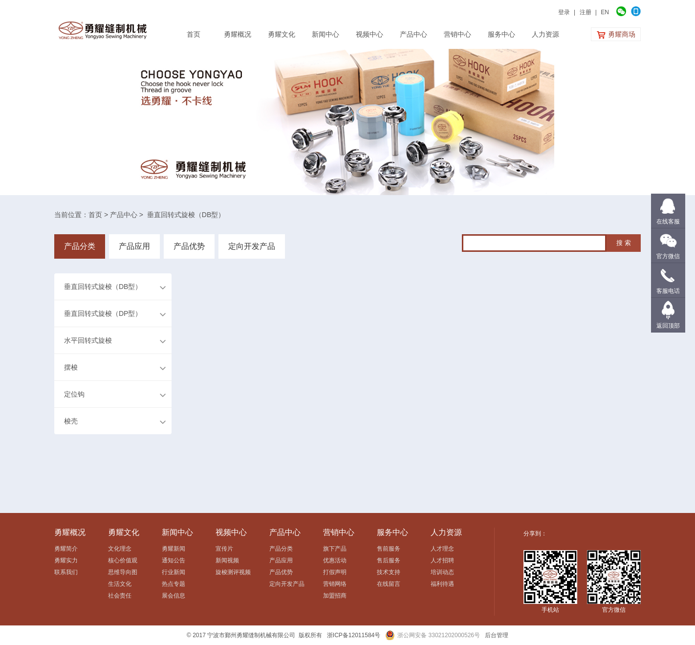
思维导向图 (122, 572)
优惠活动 (335, 560)
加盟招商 (335, 595)
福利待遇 (442, 583)
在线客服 (668, 221)
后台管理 (496, 635)
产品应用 (134, 246)
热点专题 (173, 583)
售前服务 (388, 548)
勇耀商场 (615, 35)
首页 (95, 215)
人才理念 (442, 548)
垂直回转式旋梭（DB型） (186, 215)
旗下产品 (335, 548)
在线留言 (388, 583)
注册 (585, 12)
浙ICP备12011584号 (353, 635)
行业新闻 (173, 572)
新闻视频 (227, 560)
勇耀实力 (66, 560)
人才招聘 (442, 560)
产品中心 (123, 215)
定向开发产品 (251, 246)
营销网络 (335, 583)
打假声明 (335, 572)
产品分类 (79, 246)
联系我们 (66, 572)
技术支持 (388, 572)
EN (605, 12)
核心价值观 (122, 560)
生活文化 (119, 583)
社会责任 (119, 595)
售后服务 (388, 560)
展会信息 (173, 595)
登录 (564, 12)
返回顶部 (668, 325)
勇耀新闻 (173, 548)
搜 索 (623, 242)
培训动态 (442, 572)
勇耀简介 (66, 548)
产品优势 (189, 246)
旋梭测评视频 (233, 572)
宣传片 (224, 548)
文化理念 (119, 548)
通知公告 (173, 560)
